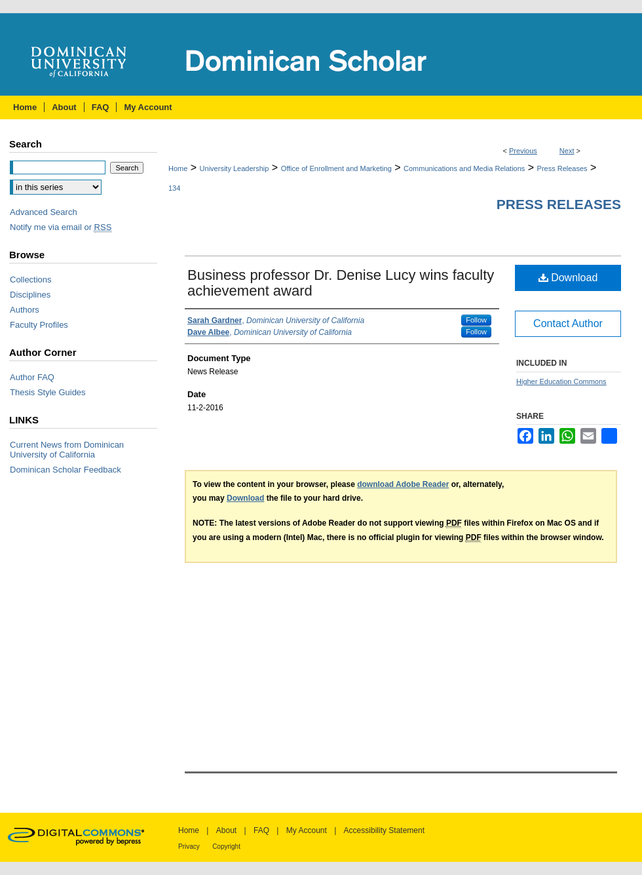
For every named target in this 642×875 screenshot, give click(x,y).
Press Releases (562, 168)
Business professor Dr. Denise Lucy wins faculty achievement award (340, 283)
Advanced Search (43, 212)
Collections (31, 279)
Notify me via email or (60, 227)
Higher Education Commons (561, 381)
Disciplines (30, 295)
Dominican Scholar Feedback (65, 470)
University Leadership (234, 168)
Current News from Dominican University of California (67, 449)
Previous (523, 151)
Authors (24, 310)
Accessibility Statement (384, 830)
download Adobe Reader (403, 484)
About (226, 830)
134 (174, 188)
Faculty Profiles (39, 325)
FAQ (261, 830)
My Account (306, 830)
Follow (476, 320)
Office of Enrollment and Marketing (336, 168)
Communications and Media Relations (464, 168)
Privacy (189, 846)
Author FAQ (32, 377)
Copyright (226, 846)
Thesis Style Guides (48, 392)
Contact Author (568, 323)
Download (568, 277)
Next (567, 151)
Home (177, 168)
